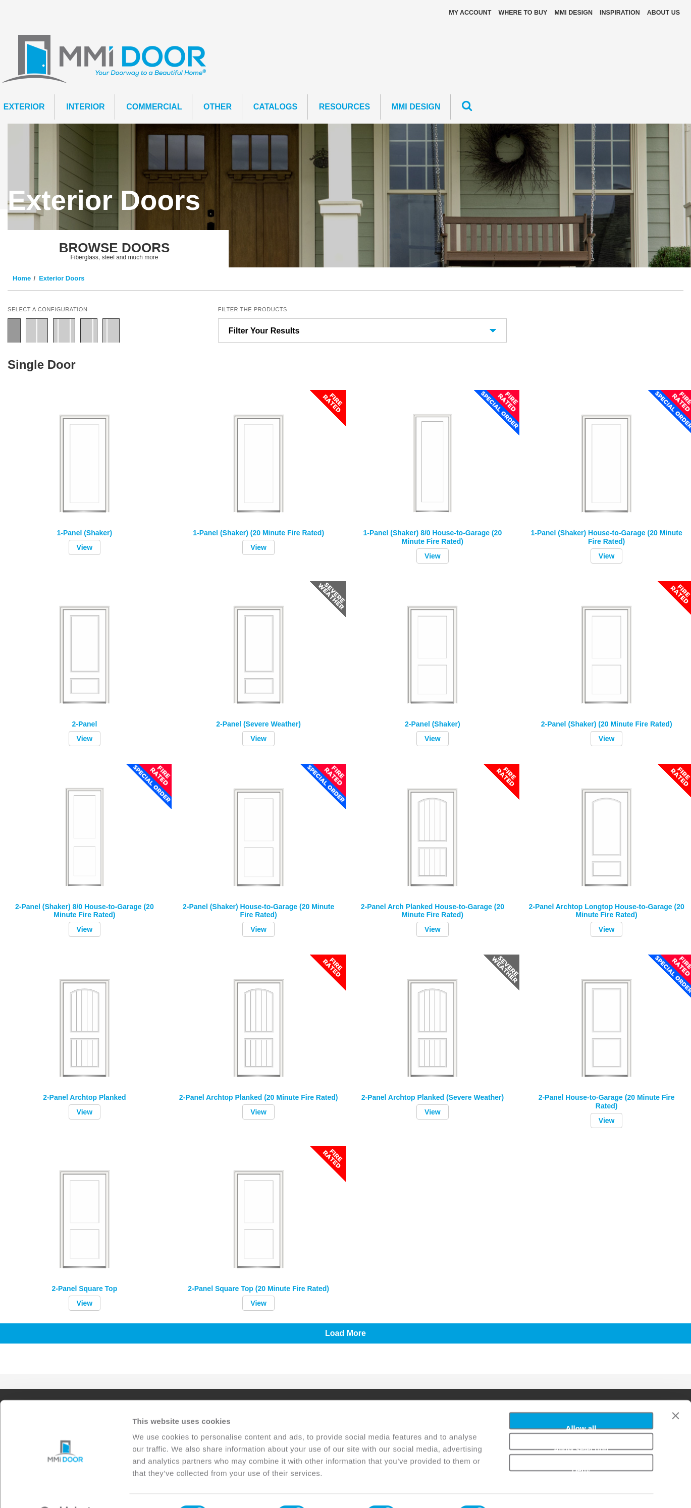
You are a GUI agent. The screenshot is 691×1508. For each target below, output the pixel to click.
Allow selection (580, 1422)
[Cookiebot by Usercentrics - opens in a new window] (65, 1488)
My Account (470, 12)
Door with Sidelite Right (88, 330)
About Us (663, 12)
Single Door (14, 330)
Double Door (37, 330)
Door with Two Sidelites (64, 330)
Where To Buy (522, 12)
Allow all (581, 1401)
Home (22, 278)
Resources (344, 106)
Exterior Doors (61, 278)
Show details (529, 1488)
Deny (581, 1442)
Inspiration (620, 12)
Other (217, 106)
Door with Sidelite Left (111, 330)
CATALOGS (275, 106)
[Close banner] (675, 1394)
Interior (85, 106)
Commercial (154, 106)
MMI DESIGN (573, 12)
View (85, 547)
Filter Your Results (264, 330)
